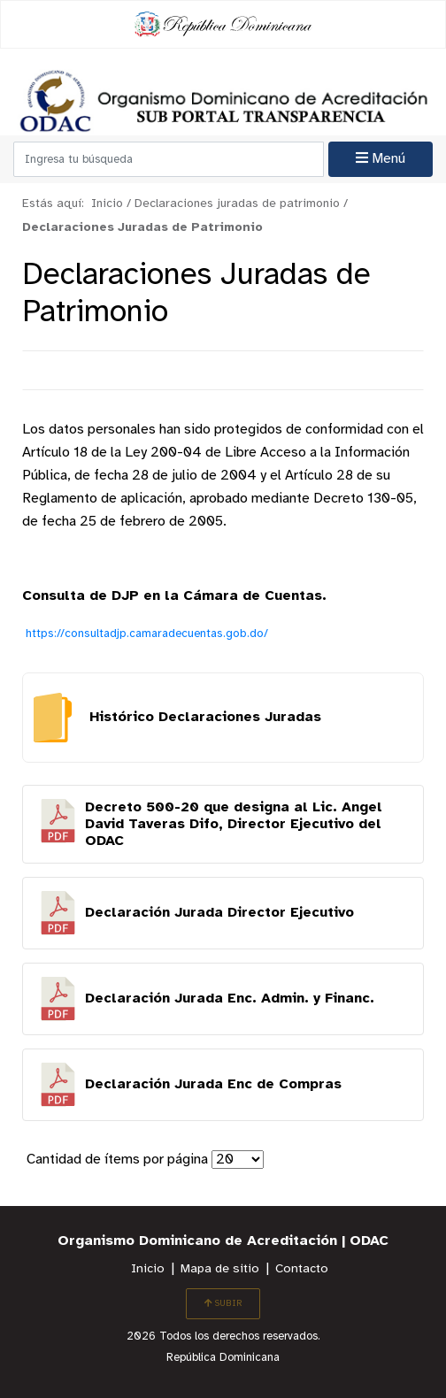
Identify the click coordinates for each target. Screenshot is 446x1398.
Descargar (223, 824)
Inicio (148, 1269)
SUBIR (223, 1303)
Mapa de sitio (220, 1269)
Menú (380, 158)
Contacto (301, 1269)
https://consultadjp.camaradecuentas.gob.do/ (147, 633)
